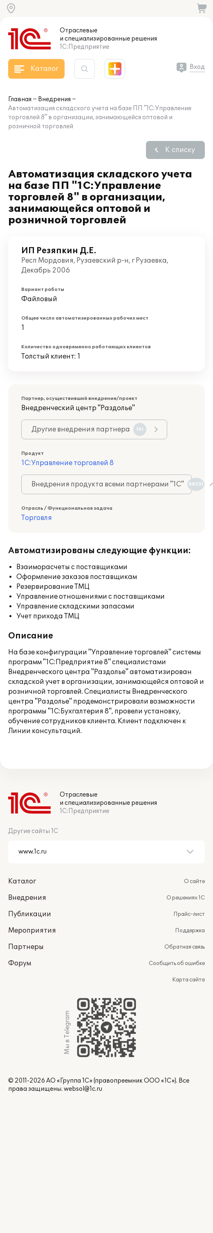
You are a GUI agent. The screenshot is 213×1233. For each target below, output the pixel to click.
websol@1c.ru (83, 1088)
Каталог (22, 881)
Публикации (29, 914)
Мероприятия (32, 930)
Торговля (36, 518)
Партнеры (26, 947)
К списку (180, 150)
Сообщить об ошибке (177, 963)
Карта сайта (188, 979)
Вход (197, 67)
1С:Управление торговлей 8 (67, 463)
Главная (19, 99)
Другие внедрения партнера (88, 429)
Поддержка (190, 930)
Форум (19, 963)
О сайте (194, 881)
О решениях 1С (185, 898)
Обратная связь (184, 947)
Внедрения (54, 99)
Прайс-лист (189, 914)
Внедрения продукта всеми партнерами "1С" (111, 484)
